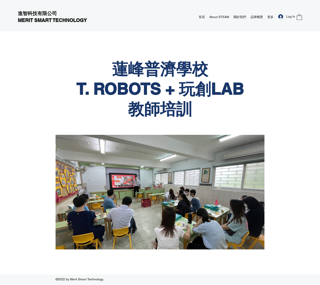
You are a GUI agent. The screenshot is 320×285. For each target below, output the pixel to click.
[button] (299, 17)
